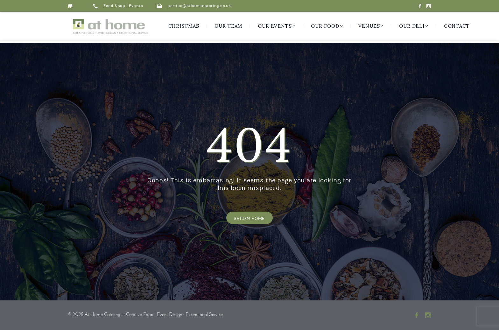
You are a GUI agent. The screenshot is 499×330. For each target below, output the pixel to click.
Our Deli (412, 26)
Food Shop (114, 6)
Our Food (325, 26)
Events (136, 6)
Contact (457, 26)
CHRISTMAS (183, 26)
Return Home (249, 217)
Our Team (228, 26)
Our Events (275, 26)
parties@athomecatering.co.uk (194, 6)
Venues (369, 26)
